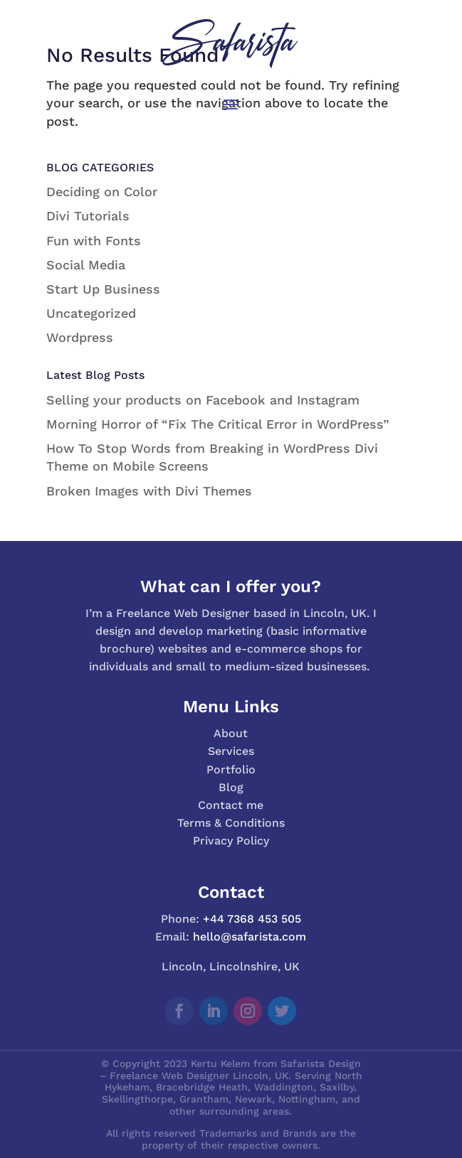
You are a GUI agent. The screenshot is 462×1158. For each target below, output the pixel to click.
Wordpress (79, 337)
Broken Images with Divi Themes (149, 490)
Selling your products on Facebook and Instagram (202, 399)
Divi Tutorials (88, 215)
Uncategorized (91, 313)
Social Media (85, 264)
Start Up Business (103, 289)
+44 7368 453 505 (252, 919)
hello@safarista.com (249, 936)
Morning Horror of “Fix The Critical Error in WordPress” (217, 424)
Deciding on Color (101, 191)
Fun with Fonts (93, 240)
